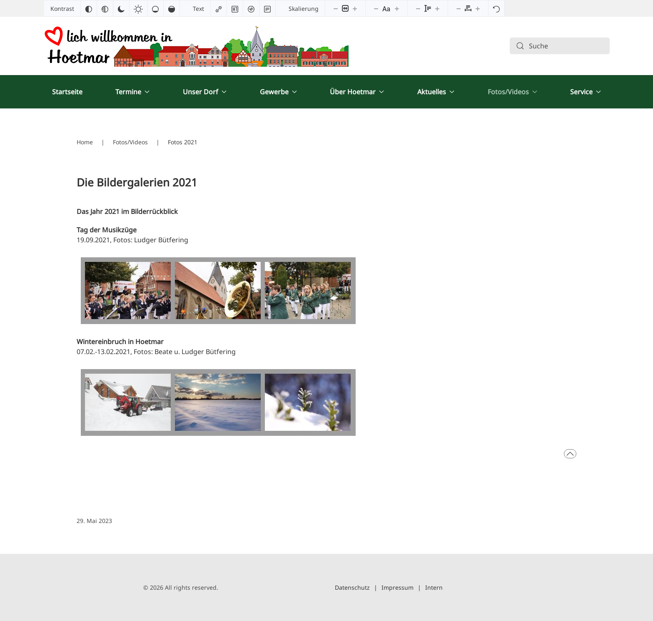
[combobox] (560, 46)
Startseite (67, 91)
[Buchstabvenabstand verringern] (458, 8)
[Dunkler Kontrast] (121, 8)
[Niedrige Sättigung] (155, 8)
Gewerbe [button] (278, 91)
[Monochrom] (105, 8)
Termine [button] (132, 91)
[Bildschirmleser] (251, 8)
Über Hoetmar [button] (357, 91)
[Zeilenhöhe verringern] (418, 8)
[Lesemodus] (267, 8)
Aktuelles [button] (435, 91)
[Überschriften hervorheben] (235, 8)
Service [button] (585, 91)
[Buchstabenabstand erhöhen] (477, 8)
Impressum (397, 587)
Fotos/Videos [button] (512, 91)
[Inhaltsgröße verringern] (335, 8)
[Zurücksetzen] (496, 8)
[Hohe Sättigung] (171, 8)
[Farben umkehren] (88, 8)
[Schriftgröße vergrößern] (397, 8)
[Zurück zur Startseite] (196, 46)
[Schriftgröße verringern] (376, 8)
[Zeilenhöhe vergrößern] (437, 8)
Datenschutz (352, 587)
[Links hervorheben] (218, 8)
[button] (570, 453)
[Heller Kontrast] (138, 8)
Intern (434, 587)
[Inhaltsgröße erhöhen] (355, 8)
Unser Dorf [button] (205, 91)
